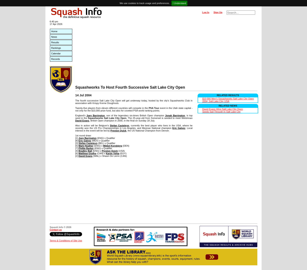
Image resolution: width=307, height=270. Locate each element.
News (54, 37)
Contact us (56, 229)
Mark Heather (85, 145)
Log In (205, 12)
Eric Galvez (178, 128)
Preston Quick (118, 130)
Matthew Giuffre (87, 153)
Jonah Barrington (175, 115)
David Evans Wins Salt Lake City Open (222, 109)
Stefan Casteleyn (119, 125)
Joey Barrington (96, 115)
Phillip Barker (86, 148)
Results (55, 42)
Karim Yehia (112, 153)
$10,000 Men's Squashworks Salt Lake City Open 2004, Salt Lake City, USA (228, 100)
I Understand (179, 3)
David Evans (82, 120)
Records (55, 59)
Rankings (56, 48)
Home (54, 31)
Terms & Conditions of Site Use (66, 240)
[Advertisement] (166, 53)
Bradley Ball (85, 151)
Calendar (56, 53)
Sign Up (217, 12)
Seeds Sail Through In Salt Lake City (221, 111)
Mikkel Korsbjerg (112, 145)
